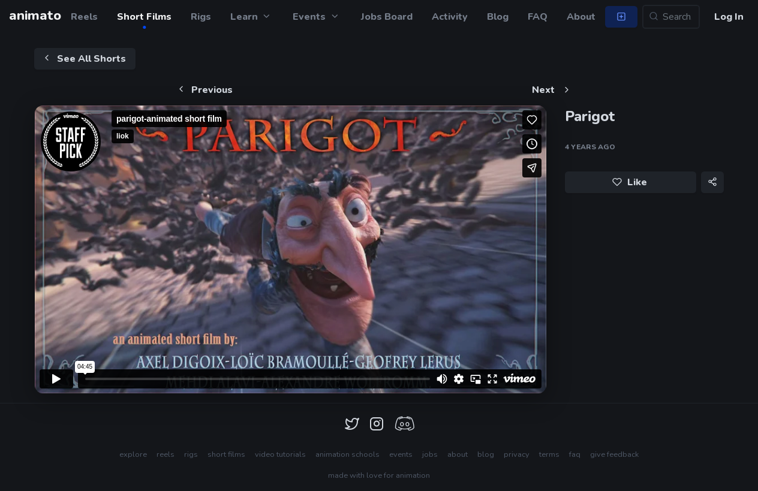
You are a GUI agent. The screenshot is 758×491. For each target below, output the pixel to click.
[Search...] (671, 17)
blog (485, 454)
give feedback (614, 454)
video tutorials (280, 454)
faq (574, 454)
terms (549, 454)
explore (133, 454)
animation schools (347, 454)
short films (226, 454)
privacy (517, 454)
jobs (430, 454)
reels (166, 454)
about (457, 454)
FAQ (538, 16)
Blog (498, 16)
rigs (191, 454)
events (401, 454)
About (581, 16)
